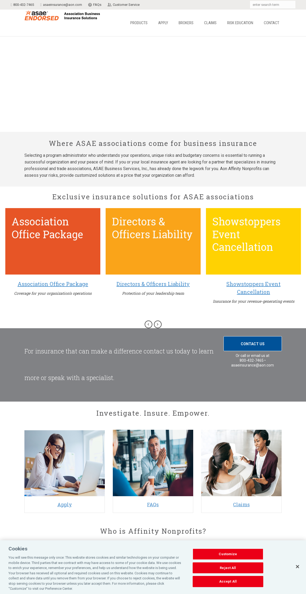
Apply (163, 22)
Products (139, 22)
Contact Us (253, 344)
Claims (210, 22)
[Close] (297, 566)
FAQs (97, 5)
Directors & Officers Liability (153, 283)
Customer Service (126, 5)
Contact (271, 22)
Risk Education (240, 22)
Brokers (186, 22)
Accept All (228, 582)
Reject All (228, 568)
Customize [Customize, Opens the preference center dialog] (228, 554)
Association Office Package (53, 283)
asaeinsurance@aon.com (62, 5)
